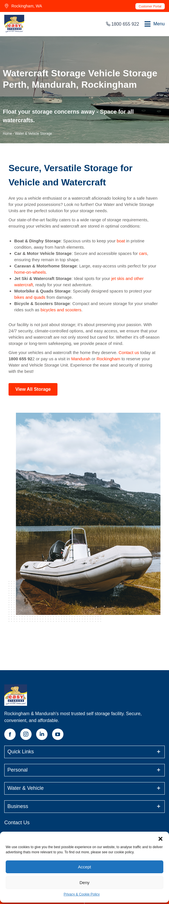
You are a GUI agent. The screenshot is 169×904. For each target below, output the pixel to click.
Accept (84, 866)
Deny (84, 882)
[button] (160, 839)
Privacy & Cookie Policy (82, 894)
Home (7, 134)
